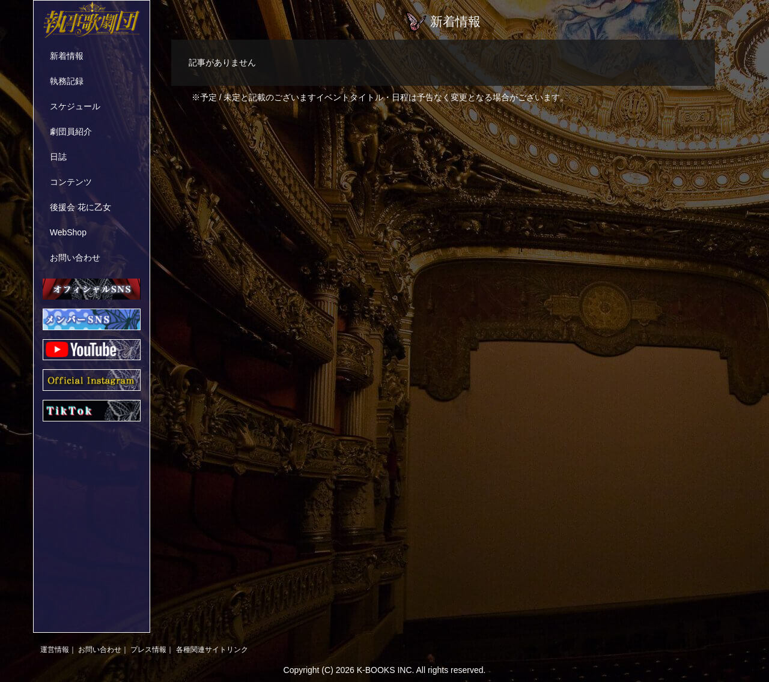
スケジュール (75, 106)
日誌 (58, 156)
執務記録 (67, 81)
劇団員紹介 (71, 131)
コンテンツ (71, 182)
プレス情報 (148, 649)
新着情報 (67, 56)
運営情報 (54, 649)
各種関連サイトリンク (212, 649)
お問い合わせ (75, 257)
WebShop (68, 232)
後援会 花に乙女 (80, 207)
